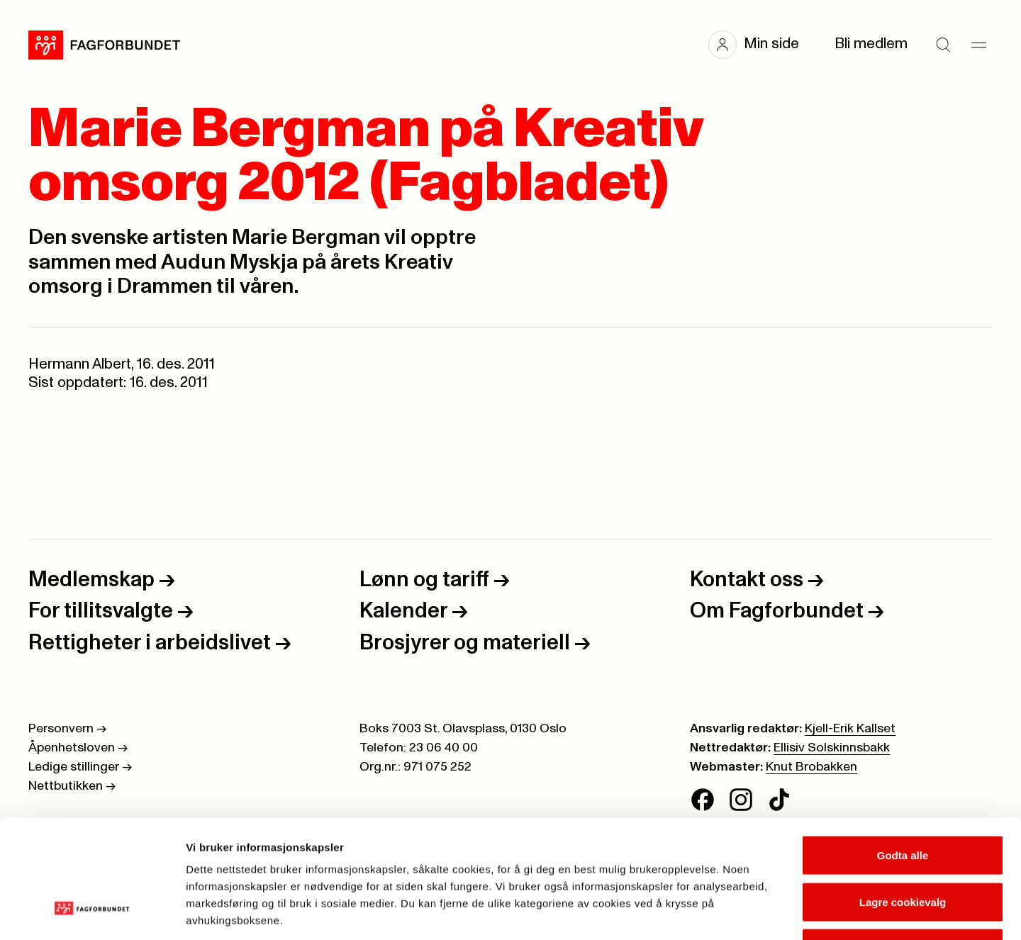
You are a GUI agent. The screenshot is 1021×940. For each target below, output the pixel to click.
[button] (760, 44)
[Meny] (978, 44)
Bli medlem (871, 44)
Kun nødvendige (902, 847)
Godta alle (903, 754)
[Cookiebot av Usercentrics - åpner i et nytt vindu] (92, 912)
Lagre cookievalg (903, 801)
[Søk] (943, 44)
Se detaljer (762, 912)
